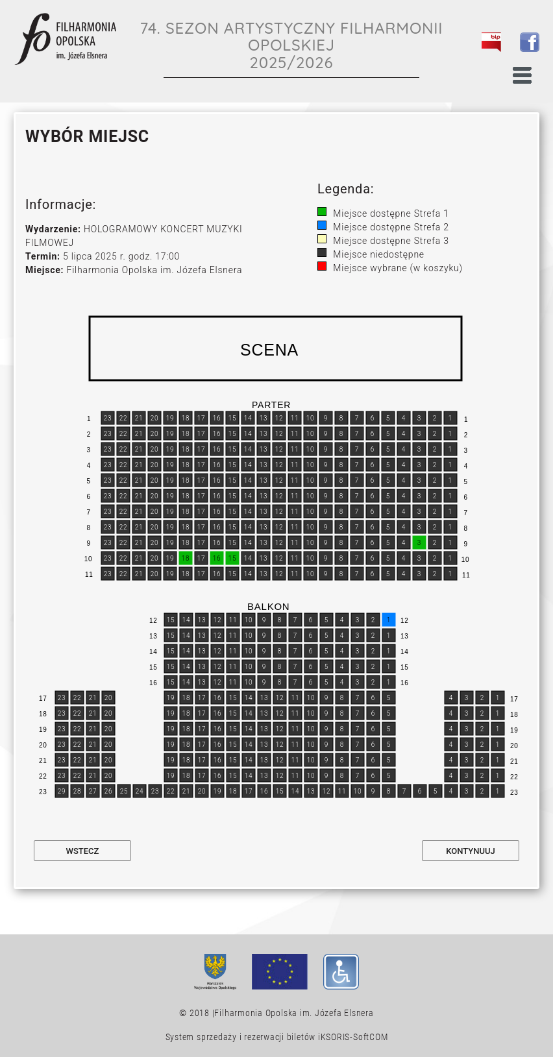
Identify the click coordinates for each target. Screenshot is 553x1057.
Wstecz (82, 851)
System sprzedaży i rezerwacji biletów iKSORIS (258, 1037)
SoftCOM (370, 1037)
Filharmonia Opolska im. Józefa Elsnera (293, 1013)
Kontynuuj (470, 851)
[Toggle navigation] (522, 72)
